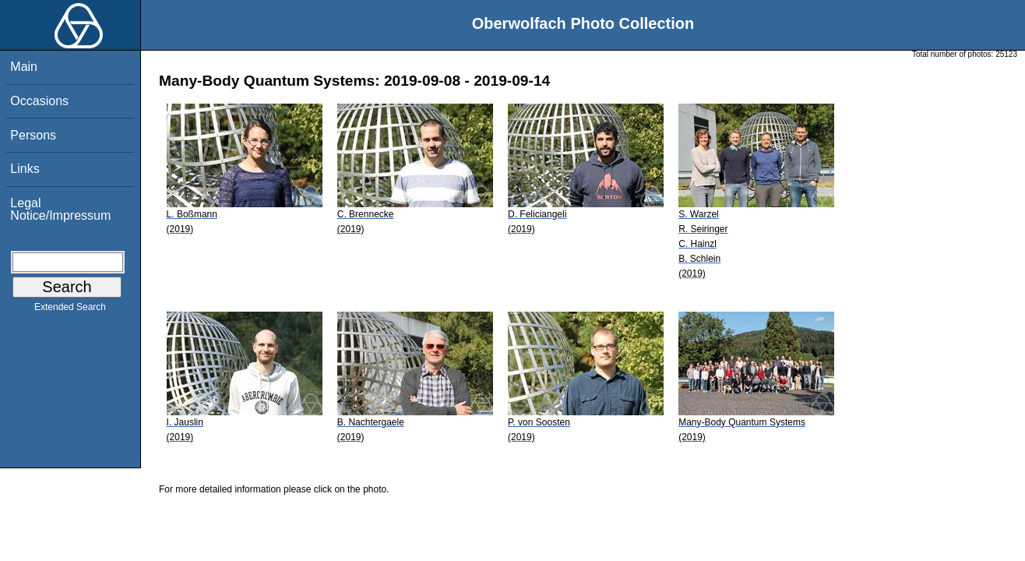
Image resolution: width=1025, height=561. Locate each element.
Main (23, 66)
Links (24, 168)
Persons (33, 135)
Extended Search (70, 310)
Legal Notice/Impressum (60, 209)
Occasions (39, 101)
